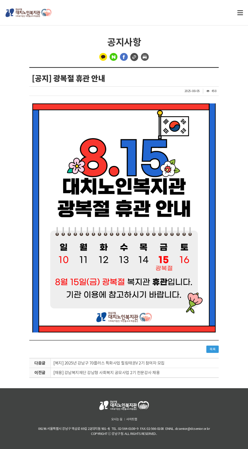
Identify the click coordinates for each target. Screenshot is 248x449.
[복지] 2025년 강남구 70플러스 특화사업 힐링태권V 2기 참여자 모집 (109, 363)
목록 (212, 349)
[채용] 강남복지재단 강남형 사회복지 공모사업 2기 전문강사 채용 (106, 372)
